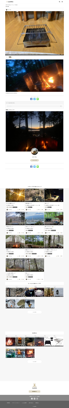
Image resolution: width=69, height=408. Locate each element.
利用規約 (8, 402)
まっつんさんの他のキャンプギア (34, 283)
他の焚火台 (34, 332)
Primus (26, 287)
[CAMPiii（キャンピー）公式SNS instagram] (37, 399)
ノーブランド (26, 348)
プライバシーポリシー (16, 402)
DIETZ (54, 287)
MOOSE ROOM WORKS (18, 348)
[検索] (59, 2)
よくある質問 (24, 402)
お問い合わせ (31, 402)
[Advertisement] (34, 177)
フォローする (34, 160)
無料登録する (34, 391)
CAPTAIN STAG (7, 287)
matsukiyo (36, 287)
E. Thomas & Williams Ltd (47, 287)
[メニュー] (62, 2)
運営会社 (37, 402)
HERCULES (17, 287)
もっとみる (34, 312)
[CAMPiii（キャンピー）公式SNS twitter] (34, 399)
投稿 (61, 106)
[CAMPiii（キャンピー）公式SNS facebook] (32, 399)
